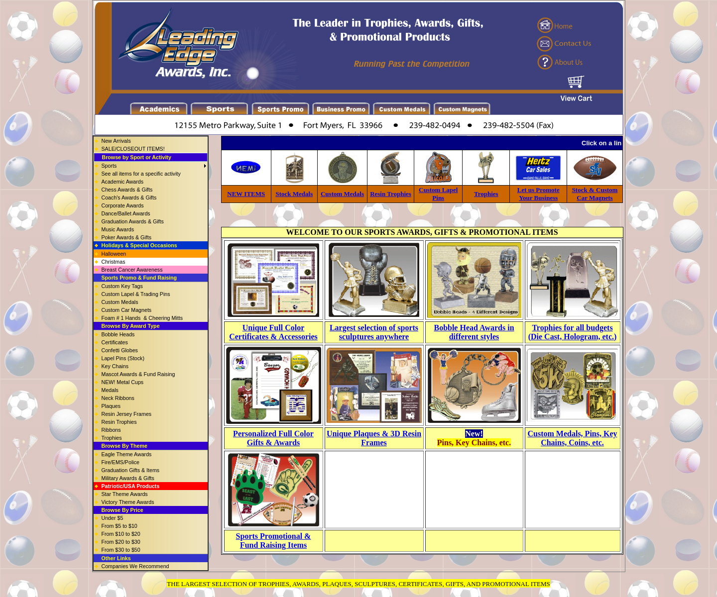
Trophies (486, 194)
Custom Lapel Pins (438, 193)
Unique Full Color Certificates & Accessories (273, 332)
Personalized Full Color (273, 433)
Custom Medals (342, 194)
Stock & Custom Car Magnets (595, 193)
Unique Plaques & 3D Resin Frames (374, 438)
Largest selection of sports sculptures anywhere (374, 332)
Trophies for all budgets (572, 327)
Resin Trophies (390, 194)
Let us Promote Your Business (538, 193)
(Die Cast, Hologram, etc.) (572, 336)
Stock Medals (294, 194)
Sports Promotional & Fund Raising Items (273, 540)
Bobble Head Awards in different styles (474, 332)
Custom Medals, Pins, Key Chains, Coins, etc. (572, 438)
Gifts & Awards (273, 442)
